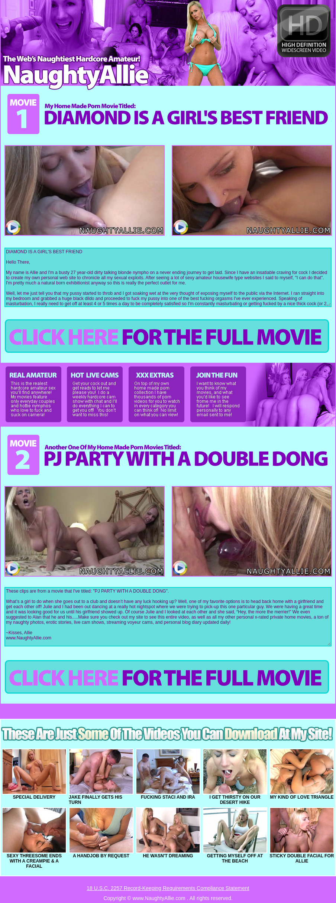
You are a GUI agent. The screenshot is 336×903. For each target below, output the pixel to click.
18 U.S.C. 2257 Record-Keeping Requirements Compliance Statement (168, 888)
